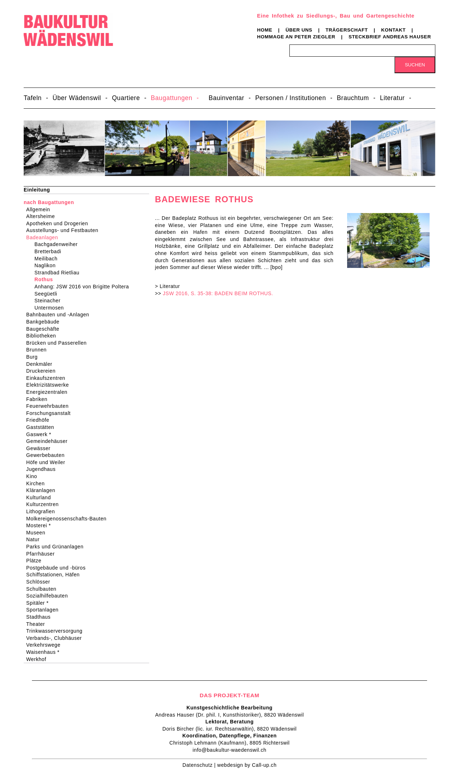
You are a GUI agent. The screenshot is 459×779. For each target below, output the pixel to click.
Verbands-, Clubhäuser (56, 638)
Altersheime (43, 216)
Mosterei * (41, 525)
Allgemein (40, 209)
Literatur (392, 97)
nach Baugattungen (49, 202)
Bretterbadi (49, 251)
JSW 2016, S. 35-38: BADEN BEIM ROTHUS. (218, 293)
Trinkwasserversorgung (56, 631)
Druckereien (43, 371)
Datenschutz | (200, 765)
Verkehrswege (45, 645)
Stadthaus (41, 617)
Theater (38, 624)
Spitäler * (39, 603)
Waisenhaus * (45, 652)
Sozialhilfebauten (49, 596)
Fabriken (39, 399)
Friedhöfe (40, 420)
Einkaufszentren (48, 378)
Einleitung (37, 190)
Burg (34, 357)
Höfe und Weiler (48, 462)
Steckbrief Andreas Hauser (390, 36)
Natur (35, 539)
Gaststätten (42, 427)
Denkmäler (41, 364)
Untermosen (50, 308)
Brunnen (39, 350)
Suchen (415, 64)
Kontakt (393, 30)
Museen (38, 532)
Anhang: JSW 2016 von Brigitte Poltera (83, 286)
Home (265, 30)
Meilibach (47, 258)
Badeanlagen (44, 237)
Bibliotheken (43, 336)
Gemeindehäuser (49, 441)
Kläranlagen (43, 490)
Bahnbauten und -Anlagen (60, 314)
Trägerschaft (347, 30)
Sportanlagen (44, 610)
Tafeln (33, 97)
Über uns (298, 30)
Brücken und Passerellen (59, 343)
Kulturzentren (45, 504)
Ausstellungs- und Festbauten (64, 230)
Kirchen (37, 483)
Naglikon (46, 265)
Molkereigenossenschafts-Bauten (69, 518)
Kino (34, 476)
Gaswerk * (41, 434)
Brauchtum (353, 97)
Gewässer (41, 448)
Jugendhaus (43, 469)
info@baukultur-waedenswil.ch (229, 750)
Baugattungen (172, 97)
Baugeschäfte (45, 329)
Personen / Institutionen (290, 97)
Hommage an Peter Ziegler (296, 36)
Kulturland (41, 497)
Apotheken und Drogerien (59, 223)
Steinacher (49, 300)
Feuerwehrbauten (49, 406)
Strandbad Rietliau (58, 272)
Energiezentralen (49, 392)
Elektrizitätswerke (50, 385)
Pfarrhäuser (43, 554)
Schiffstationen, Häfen (55, 574)
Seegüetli (47, 294)
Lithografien (43, 511)
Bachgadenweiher (57, 244)
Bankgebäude (45, 322)
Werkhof (38, 659)
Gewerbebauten (48, 455)
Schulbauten (43, 589)
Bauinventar (227, 97)
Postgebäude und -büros (58, 568)
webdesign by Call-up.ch (246, 765)
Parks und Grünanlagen (57, 546)
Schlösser (40, 582)
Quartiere (126, 97)
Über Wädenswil (77, 97)
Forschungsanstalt (51, 413)
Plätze (36, 560)
